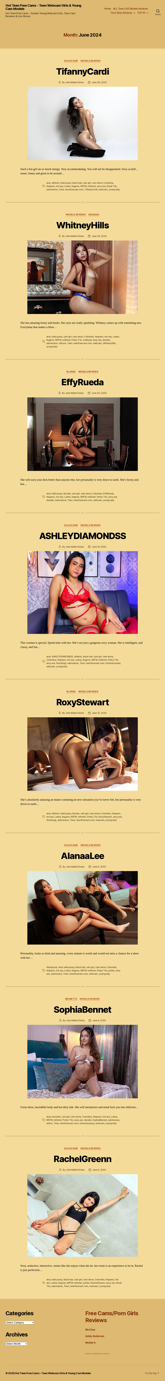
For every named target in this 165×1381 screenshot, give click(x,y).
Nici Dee (90, 1329)
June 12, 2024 (99, 713)
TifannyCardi (82, 71)
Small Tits (112, 186)
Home (107, 8)
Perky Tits (77, 340)
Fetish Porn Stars (88, 1353)
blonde (67, 493)
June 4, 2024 (99, 1169)
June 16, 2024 (99, 546)
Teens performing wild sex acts (97, 1353)
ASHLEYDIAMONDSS (82, 535)
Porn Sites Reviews (121, 12)
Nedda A (90, 1342)
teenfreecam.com (74, 189)
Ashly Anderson (94, 1336)
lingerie (75, 186)
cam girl (87, 182)
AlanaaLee (82, 855)
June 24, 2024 (99, 236)
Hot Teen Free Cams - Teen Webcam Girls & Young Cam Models (43, 7)
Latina (67, 186)
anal (48, 182)
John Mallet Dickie (74, 82)
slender (106, 340)
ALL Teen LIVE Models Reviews (130, 8)
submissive (52, 189)
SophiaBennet (82, 1009)
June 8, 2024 (99, 866)
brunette (56, 1116)
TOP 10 (141, 12)
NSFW (83, 186)
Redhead (94, 214)
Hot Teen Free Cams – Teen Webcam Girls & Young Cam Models (53, 1373)
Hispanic (50, 186)
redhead (87, 340)
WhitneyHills (82, 225)
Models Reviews (91, 61)
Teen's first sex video (106, 1353)
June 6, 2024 (99, 1020)
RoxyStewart (82, 702)
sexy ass (101, 186)
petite (111, 970)
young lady (114, 189)
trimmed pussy (112, 663)
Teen (61, 189)
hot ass (59, 186)
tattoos (62, 343)
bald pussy (65, 182)
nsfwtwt (92, 186)
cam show (97, 182)
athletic (55, 182)
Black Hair (71, 61)
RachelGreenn (82, 1158)
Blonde (71, 371)
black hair (77, 182)
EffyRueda (82, 382)
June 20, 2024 (99, 393)
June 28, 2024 (99, 82)
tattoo (49, 1123)
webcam (103, 189)
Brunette (71, 999)
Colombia (108, 182)
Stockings (61, 663)
